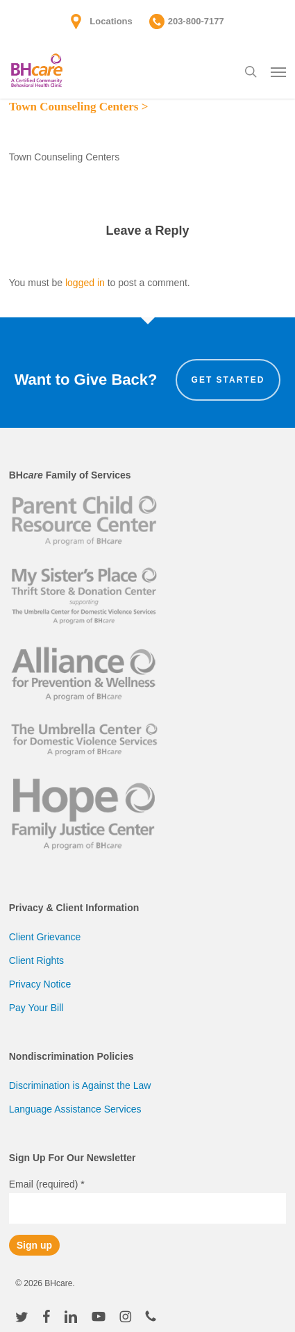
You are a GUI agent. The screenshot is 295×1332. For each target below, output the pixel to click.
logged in (85, 282)
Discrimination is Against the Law (80, 1085)
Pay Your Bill (36, 1007)
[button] (278, 71)
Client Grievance (45, 936)
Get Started (228, 380)
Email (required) (47, 1184)
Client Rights (36, 960)
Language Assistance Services (75, 1109)
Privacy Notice (40, 984)
